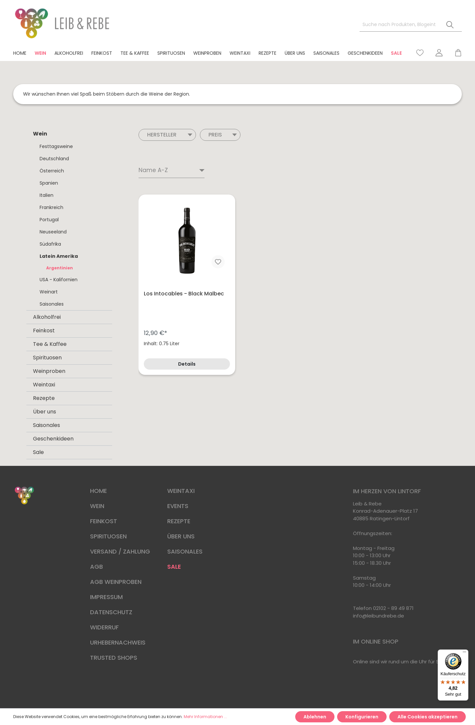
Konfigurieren (361, 716)
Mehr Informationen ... (205, 716)
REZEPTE (178, 521)
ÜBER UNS (181, 536)
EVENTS (177, 506)
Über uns (44, 411)
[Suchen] (450, 25)
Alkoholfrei (47, 317)
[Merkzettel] (419, 52)
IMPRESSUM (106, 597)
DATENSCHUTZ (111, 612)
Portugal (49, 219)
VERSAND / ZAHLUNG (120, 551)
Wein (40, 133)
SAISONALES (185, 551)
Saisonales (52, 304)
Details (187, 364)
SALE (174, 566)
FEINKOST (103, 521)
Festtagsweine (56, 146)
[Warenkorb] (455, 52)
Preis (222, 134)
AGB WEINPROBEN (116, 582)
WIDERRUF (104, 627)
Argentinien (59, 268)
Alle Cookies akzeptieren (427, 716)
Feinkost (44, 330)
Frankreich (51, 207)
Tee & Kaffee (50, 344)
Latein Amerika (59, 256)
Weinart (49, 291)
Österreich (52, 170)
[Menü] (464, 653)
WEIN (97, 506)
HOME (98, 491)
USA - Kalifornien (59, 279)
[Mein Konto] (439, 52)
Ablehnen (314, 716)
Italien (46, 195)
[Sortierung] (172, 170)
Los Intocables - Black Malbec (184, 293)
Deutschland (54, 158)
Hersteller (169, 134)
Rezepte (44, 398)
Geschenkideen (53, 438)
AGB (96, 566)
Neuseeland (53, 231)
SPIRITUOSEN (108, 536)
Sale (38, 452)
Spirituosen (47, 357)
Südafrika (50, 244)
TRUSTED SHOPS (113, 657)
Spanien (49, 183)
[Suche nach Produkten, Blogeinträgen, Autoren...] (399, 25)
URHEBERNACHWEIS (117, 642)
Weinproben (49, 371)
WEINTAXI (181, 491)
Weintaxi (44, 384)
